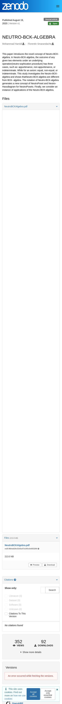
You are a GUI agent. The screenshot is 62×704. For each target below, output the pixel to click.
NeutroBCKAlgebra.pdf (17, 545)
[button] (31, 106)
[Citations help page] (15, 579)
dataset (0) (14, 600)
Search (52, 590)
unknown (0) (15, 609)
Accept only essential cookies (48, 694)
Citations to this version (17, 615)
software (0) (15, 604)
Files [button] (31, 538)
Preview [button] (34, 565)
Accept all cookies (33, 694)
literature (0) (15, 596)
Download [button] (49, 565)
